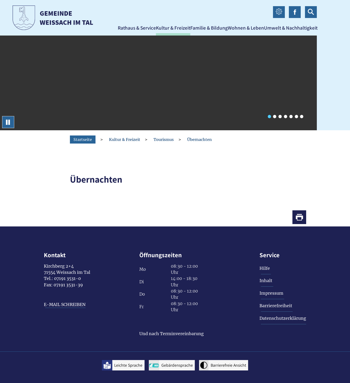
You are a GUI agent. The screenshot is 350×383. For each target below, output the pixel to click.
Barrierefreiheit (275, 305)
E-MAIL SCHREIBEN (65, 304)
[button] (137, 27)
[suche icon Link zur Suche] (311, 12)
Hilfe (264, 268)
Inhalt (265, 280)
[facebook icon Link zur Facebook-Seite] (295, 12)
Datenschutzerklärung (282, 318)
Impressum (271, 293)
